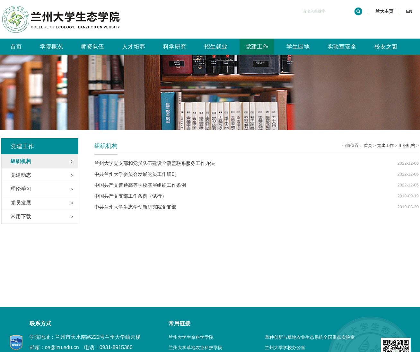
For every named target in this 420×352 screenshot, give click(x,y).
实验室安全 (342, 46)
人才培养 (133, 46)
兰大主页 (384, 11)
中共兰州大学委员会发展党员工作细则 (135, 174)
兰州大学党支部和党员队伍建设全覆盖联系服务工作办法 (154, 163)
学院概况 (51, 46)
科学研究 (174, 46)
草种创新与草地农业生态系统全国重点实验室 (310, 337)
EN (409, 11)
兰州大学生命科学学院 (191, 337)
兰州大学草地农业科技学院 (196, 347)
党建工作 (256, 46)
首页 (16, 46)
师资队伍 (92, 46)
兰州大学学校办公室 (285, 347)
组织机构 (406, 145)
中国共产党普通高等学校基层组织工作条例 (140, 185)
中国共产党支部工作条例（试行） (130, 196)
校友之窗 (386, 46)
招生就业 (215, 46)
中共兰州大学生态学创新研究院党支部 (135, 207)
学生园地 (298, 46)
